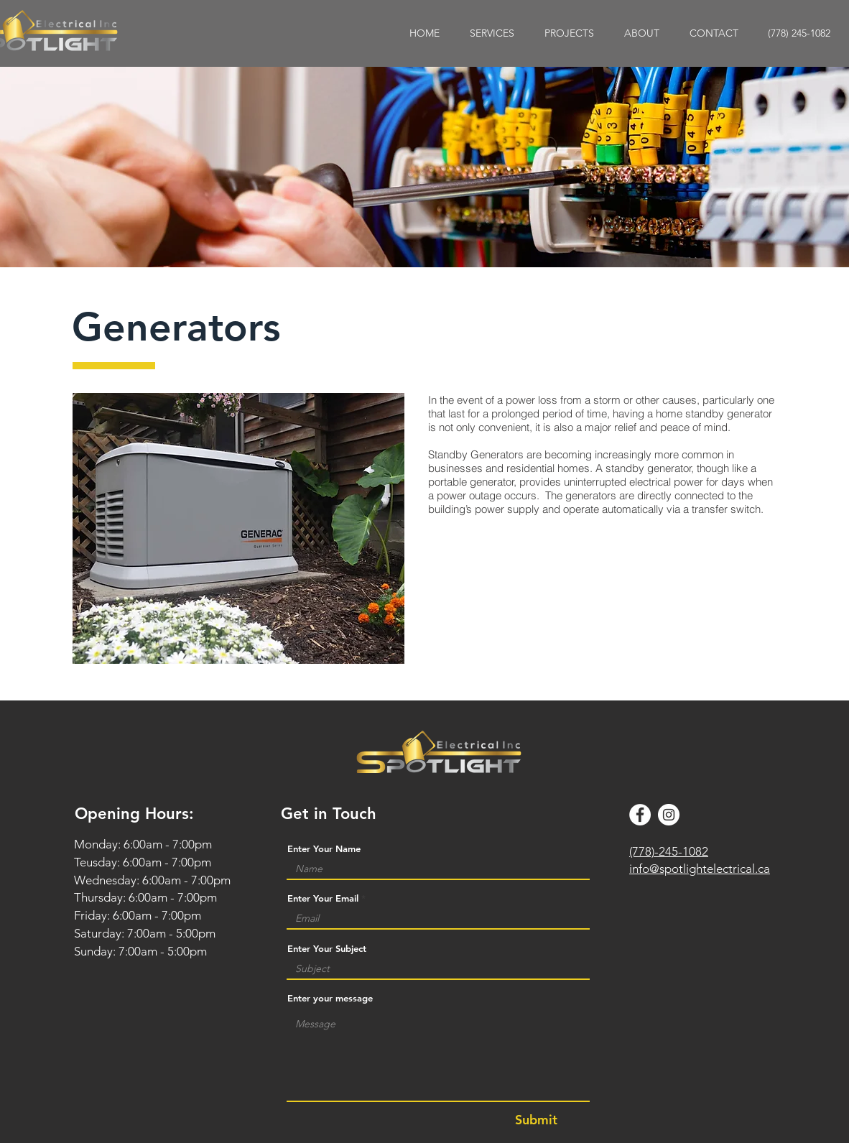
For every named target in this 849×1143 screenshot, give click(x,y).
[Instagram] (668, 814)
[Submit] (536, 1120)
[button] (492, 33)
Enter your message (330, 998)
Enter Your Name (324, 848)
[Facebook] (640, 814)
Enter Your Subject (326, 948)
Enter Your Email (322, 898)
